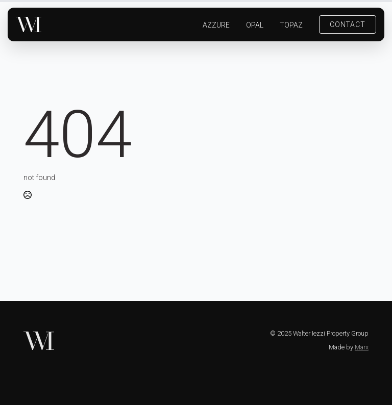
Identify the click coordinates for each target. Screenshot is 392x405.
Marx (362, 347)
